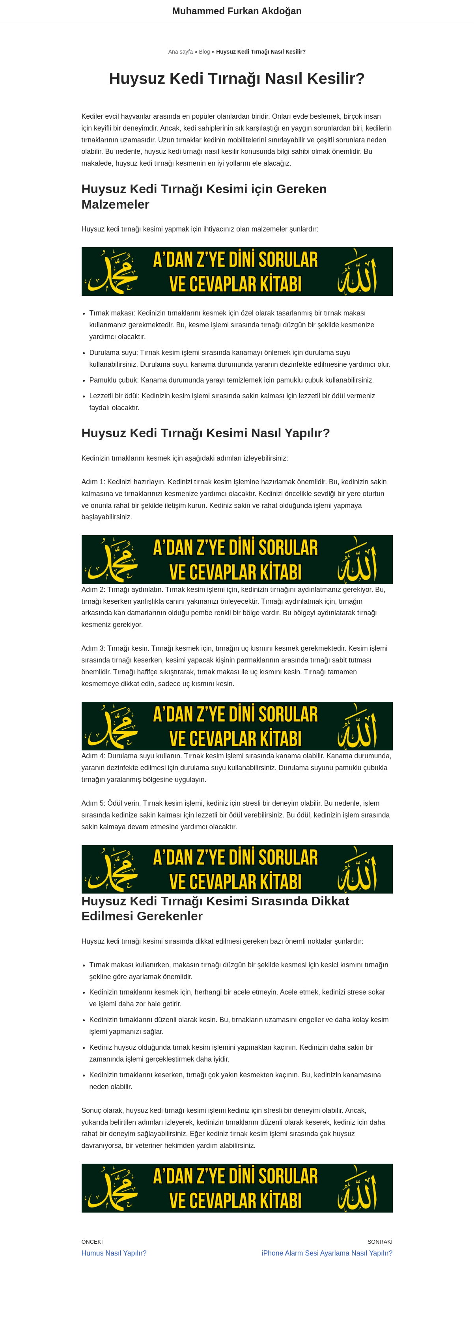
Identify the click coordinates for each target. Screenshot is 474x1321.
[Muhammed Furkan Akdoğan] (237, 11)
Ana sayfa (180, 52)
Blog (204, 52)
